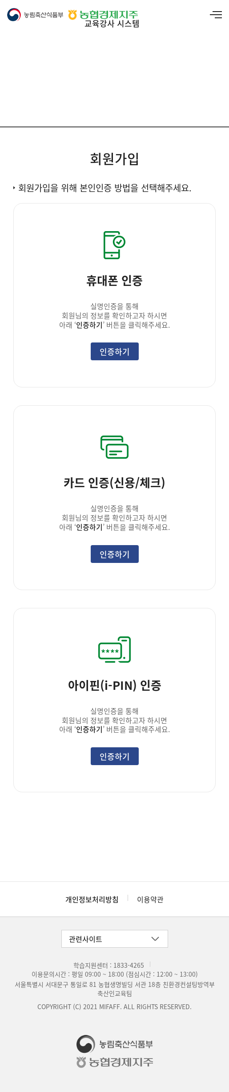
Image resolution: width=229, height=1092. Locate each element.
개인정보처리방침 (92, 899)
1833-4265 (128, 965)
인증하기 (115, 351)
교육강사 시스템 (112, 23)
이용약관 (150, 899)
